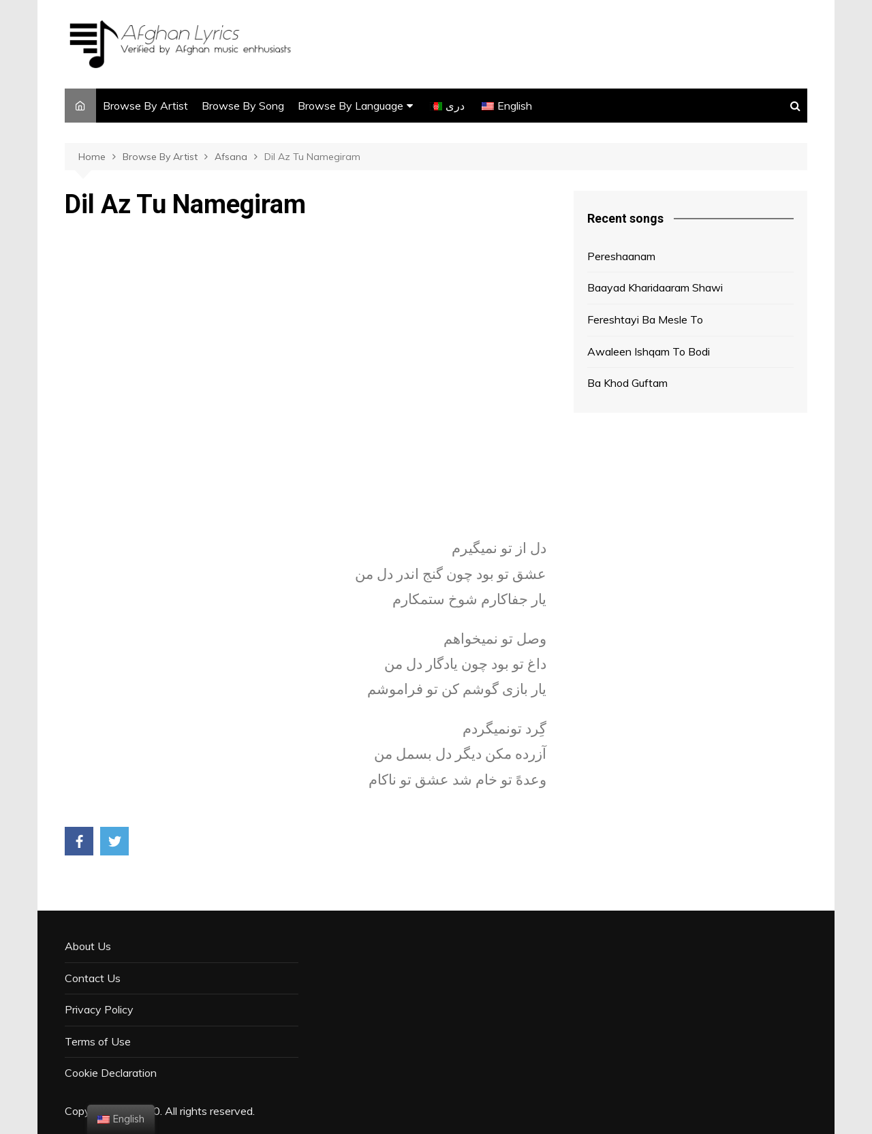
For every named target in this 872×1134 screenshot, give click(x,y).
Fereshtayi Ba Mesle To (645, 319)
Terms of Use (98, 1041)
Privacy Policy (99, 1009)
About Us (88, 946)
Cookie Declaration (111, 1073)
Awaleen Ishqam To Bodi (648, 351)
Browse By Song (243, 105)
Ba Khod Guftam (627, 383)
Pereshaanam (621, 256)
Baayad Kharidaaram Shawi (655, 287)
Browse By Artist (145, 105)
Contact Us (93, 978)
